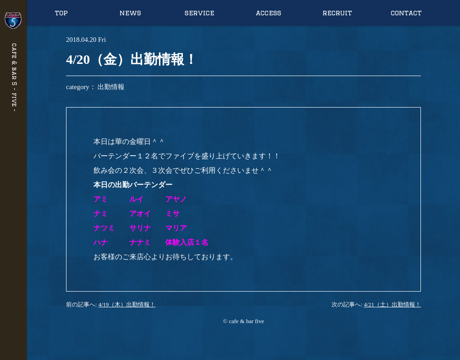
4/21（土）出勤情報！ (392, 304)
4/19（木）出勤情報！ (126, 304)
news (130, 13)
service (199, 13)
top (61, 13)
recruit (337, 13)
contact (406, 13)
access (268, 13)
